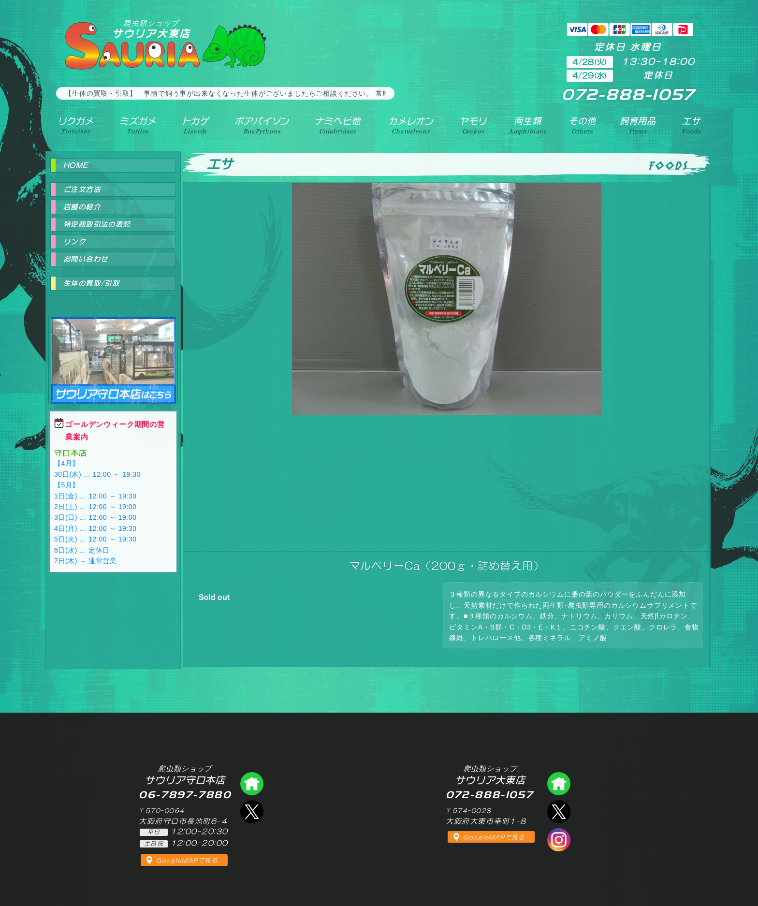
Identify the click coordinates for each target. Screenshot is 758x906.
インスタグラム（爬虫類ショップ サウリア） (558, 839)
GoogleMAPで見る (187, 860)
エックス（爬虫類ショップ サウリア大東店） (558, 811)
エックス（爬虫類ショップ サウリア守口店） (251, 811)
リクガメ (76, 125)
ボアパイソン (261, 125)
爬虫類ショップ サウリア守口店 (113, 351)
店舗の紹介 (82, 207)
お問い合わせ (85, 259)
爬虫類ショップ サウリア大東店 (558, 783)
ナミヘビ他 (337, 125)
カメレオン (411, 125)
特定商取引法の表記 (97, 224)
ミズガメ (137, 125)
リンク (74, 241)
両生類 (528, 125)
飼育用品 (638, 125)
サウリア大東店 (151, 28)
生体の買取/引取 (91, 283)
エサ (691, 125)
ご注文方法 (82, 189)
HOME (75, 165)
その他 (582, 125)
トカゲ (195, 125)
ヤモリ (473, 125)
